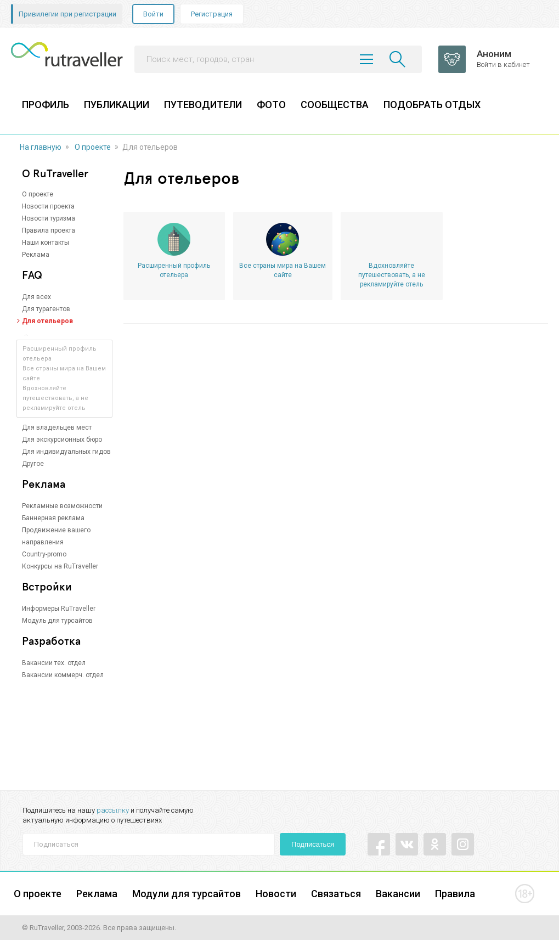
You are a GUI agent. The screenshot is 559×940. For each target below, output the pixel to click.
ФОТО (271, 104)
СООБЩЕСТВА (335, 104)
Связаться (336, 893)
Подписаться (312, 844)
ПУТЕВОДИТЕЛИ (203, 104)
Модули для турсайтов (186, 893)
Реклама (35, 254)
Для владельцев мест (57, 427)
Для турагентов (46, 309)
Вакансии (398, 893)
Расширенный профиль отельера (174, 270)
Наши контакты (45, 242)
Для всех (36, 297)
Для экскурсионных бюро (62, 439)
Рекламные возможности (62, 506)
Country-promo (44, 554)
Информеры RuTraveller (58, 608)
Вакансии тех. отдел (54, 663)
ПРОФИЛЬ (45, 104)
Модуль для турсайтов (57, 620)
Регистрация (212, 14)
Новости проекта (48, 206)
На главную (40, 147)
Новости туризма (48, 218)
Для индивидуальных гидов (66, 451)
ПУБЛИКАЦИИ (116, 104)
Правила (455, 893)
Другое (33, 464)
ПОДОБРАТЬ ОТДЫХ (432, 104)
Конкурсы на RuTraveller (60, 566)
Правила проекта (48, 230)
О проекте (93, 147)
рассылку (113, 810)
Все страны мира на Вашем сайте (282, 270)
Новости (276, 893)
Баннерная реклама (53, 518)
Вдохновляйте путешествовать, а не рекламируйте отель (55, 398)
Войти (153, 14)
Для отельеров (47, 321)
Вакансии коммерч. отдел (63, 675)
